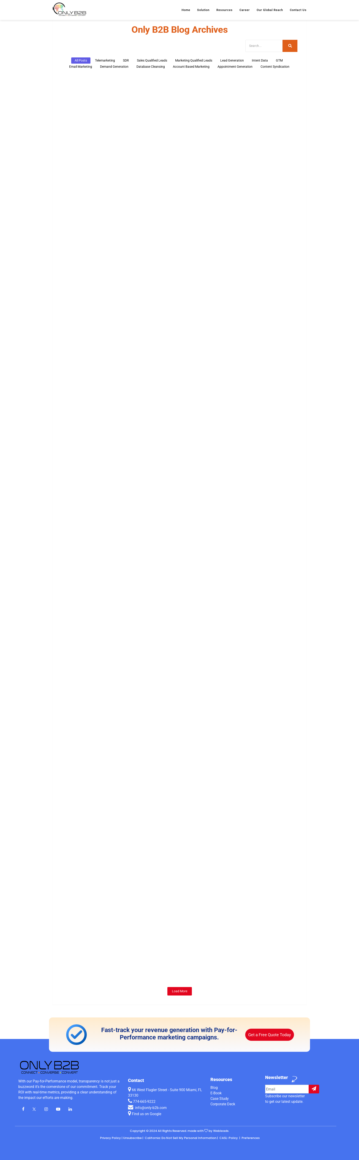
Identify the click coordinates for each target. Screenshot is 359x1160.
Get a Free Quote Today (269, 1034)
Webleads (220, 1131)
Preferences (250, 1138)
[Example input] (287, 1089)
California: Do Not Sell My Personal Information (180, 1138)
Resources (224, 10)
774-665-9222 (144, 1101)
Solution (203, 10)
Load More (179, 991)
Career (244, 10)
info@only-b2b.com (150, 1108)
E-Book (216, 1093)
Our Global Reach (270, 10)
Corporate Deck (222, 1104)
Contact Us (298, 10)
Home (186, 10)
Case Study (219, 1098)
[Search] (264, 46)
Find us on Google (144, 1114)
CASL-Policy (229, 1138)
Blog (214, 1087)
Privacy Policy (110, 1138)
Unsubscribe (132, 1138)
